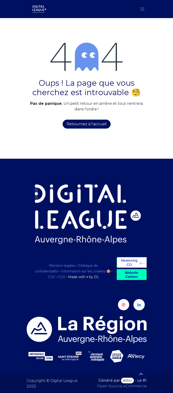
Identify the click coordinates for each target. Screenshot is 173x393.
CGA (61, 277)
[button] (141, 374)
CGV (51, 277)
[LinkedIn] (139, 304)
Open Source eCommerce (122, 386)
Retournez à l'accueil (87, 124)
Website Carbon (131, 275)
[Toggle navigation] (142, 8)
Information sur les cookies (83, 271)
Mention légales (62, 265)
